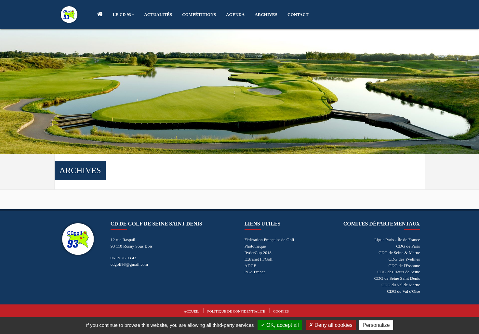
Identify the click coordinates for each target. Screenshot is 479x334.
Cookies (281, 311)
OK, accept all (280, 325)
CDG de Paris (408, 246)
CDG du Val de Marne (400, 284)
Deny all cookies (331, 325)
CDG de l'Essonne (404, 265)
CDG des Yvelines (404, 259)
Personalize (376, 325)
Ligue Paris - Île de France (397, 239)
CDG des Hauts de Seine (398, 271)
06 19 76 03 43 (123, 257)
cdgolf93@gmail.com (129, 264)
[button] (123, 14)
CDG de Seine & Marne (399, 252)
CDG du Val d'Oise (403, 291)
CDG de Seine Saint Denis (397, 278)
